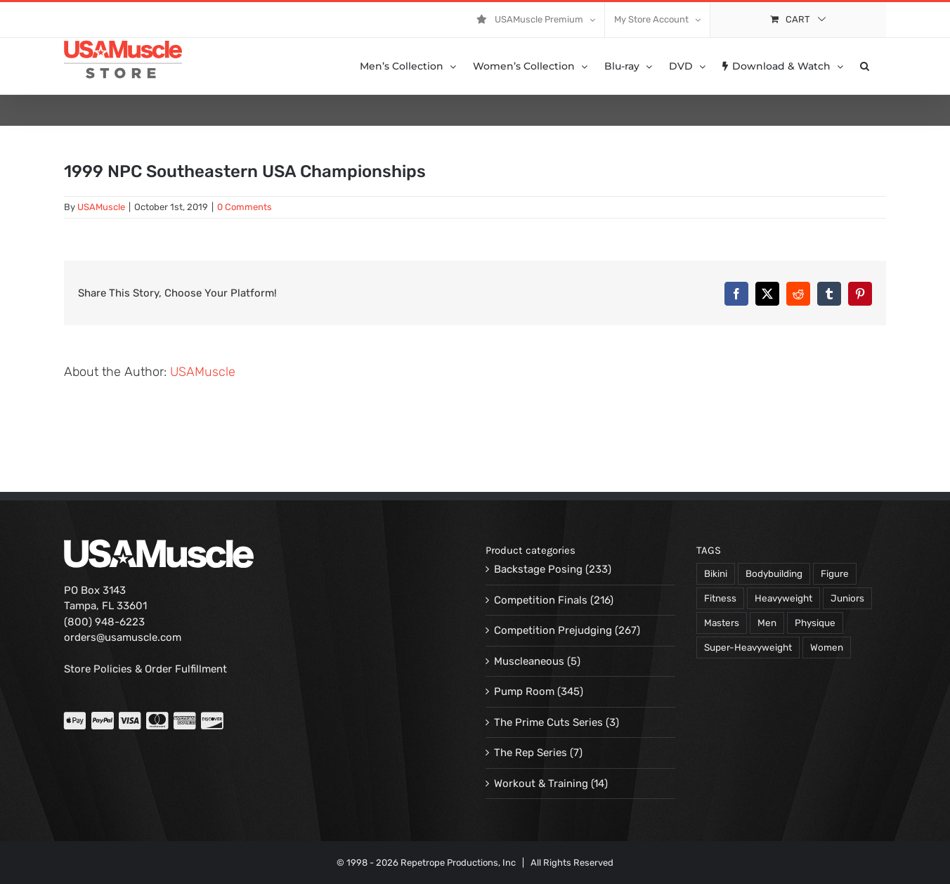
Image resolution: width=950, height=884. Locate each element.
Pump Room (524, 691)
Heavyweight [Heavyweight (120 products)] (783, 598)
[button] (864, 66)
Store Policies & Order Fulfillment (145, 669)
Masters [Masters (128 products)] (721, 622)
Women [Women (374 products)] (826, 647)
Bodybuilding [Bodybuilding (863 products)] (774, 573)
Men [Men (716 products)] (766, 622)
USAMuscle (101, 207)
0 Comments (244, 207)
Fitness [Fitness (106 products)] (720, 598)
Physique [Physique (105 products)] (815, 622)
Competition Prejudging (553, 630)
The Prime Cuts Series (548, 722)
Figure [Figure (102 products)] (835, 573)
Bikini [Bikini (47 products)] (715, 573)
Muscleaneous (529, 661)
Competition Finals (540, 600)
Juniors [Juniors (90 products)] (847, 598)
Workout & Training (541, 783)
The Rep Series (530, 752)
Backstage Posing (538, 569)
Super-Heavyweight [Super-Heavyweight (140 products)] (748, 647)
